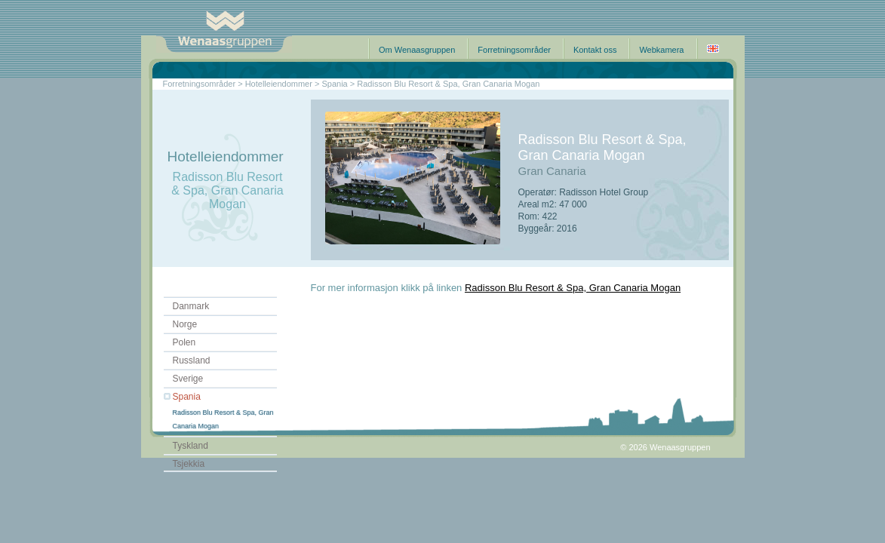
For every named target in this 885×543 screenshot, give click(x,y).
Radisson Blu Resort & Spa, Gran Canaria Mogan (573, 287)
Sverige (188, 378)
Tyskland (190, 445)
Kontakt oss (594, 49)
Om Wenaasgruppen (417, 49)
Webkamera (661, 49)
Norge (185, 324)
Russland (191, 360)
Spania (187, 396)
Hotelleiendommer (278, 83)
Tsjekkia (189, 464)
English (713, 48)
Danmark (191, 306)
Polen (184, 342)
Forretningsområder (514, 49)
